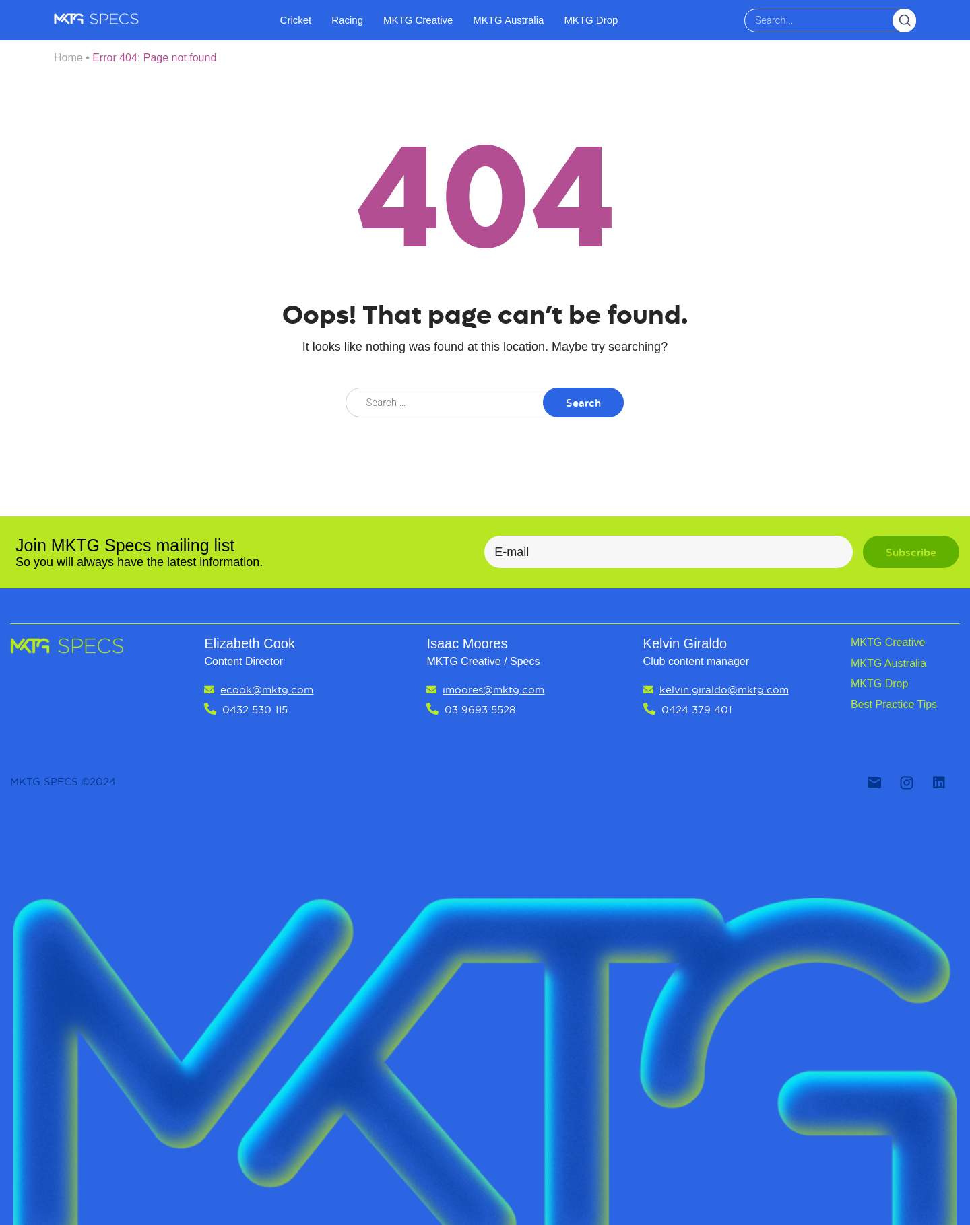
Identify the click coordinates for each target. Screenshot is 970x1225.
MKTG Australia (508, 20)
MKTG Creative (418, 20)
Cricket (296, 20)
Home (68, 57)
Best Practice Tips (894, 704)
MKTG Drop (591, 20)
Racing (347, 20)
